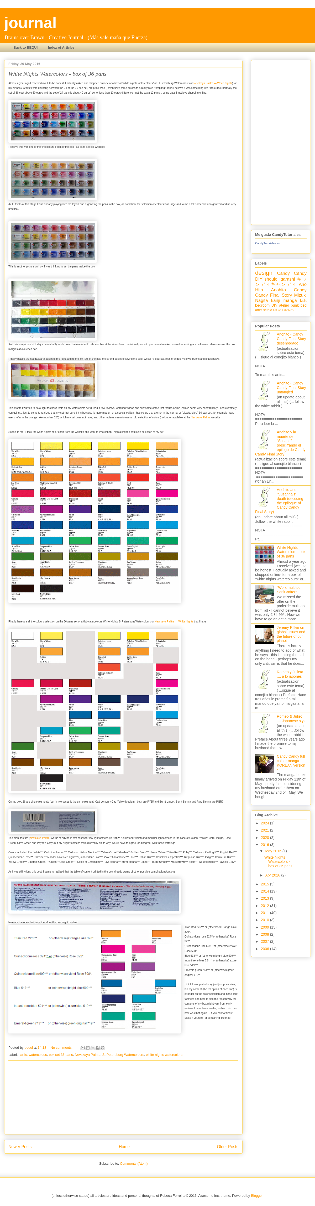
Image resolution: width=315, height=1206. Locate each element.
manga (290, 300)
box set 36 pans (61, 1055)
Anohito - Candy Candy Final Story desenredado (291, 338)
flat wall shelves (283, 310)
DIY (258, 279)
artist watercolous (33, 1055)
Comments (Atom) (134, 1164)
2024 (265, 823)
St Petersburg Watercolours (123, 1055)
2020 (265, 837)
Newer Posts (20, 1146)
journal (30, 23)
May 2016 (273, 851)
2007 (265, 941)
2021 (265, 830)
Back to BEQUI (26, 47)
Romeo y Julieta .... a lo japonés (290, 674)
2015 (265, 884)
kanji (275, 300)
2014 (265, 891)
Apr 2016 (273, 875)
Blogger (256, 1196)
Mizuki (300, 295)
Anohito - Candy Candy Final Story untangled (291, 387)
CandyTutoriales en (267, 243)
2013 (265, 898)
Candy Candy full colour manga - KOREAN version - (291, 763)
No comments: (62, 1048)
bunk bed (299, 305)
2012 (265, 906)
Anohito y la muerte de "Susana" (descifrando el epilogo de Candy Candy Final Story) (280, 443)
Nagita (261, 300)
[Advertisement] (123, 1097)
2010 (265, 920)
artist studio (263, 310)
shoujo (270, 279)
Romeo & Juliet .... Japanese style (292, 718)
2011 (265, 913)
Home (124, 1146)
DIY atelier (280, 305)
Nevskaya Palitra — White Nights (212, 83)
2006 (265, 949)
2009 (265, 927)
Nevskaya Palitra (201, 417)
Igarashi (287, 279)
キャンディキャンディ (281, 282)
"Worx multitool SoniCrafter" (289, 589)
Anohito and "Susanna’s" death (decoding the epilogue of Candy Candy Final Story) (279, 501)
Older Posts (227, 1146)
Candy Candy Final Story (281, 292)
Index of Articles (61, 47)
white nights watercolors (164, 1055)
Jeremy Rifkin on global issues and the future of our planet (291, 634)
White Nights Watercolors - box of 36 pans (57, 73)
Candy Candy (292, 273)
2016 (265, 845)
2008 (265, 934)
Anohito (278, 289)
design (263, 273)
